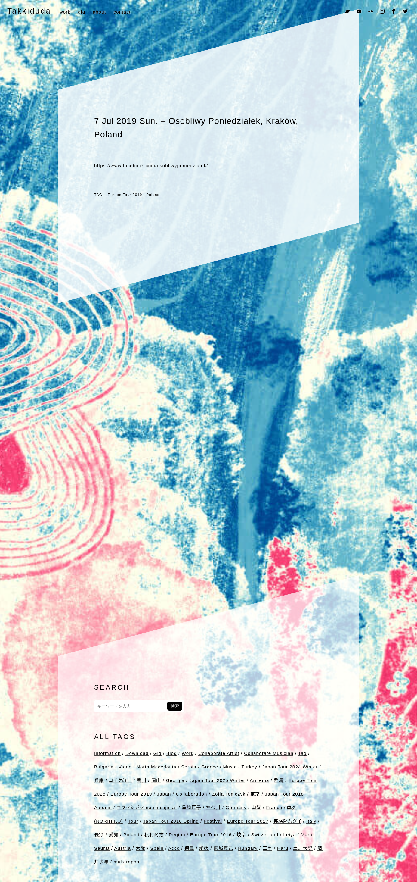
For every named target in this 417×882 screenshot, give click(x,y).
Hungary (248, 848)
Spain (156, 848)
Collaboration (191, 793)
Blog (171, 753)
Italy (311, 821)
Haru (282, 848)
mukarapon (127, 861)
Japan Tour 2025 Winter (217, 780)
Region (177, 834)
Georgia (175, 780)
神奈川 (213, 807)
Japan (164, 793)
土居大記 (303, 848)
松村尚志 (154, 834)
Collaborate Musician (268, 753)
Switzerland (265, 834)
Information (107, 753)
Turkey (249, 766)
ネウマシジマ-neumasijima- (147, 807)
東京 (255, 793)
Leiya (289, 834)
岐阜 (241, 834)
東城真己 (223, 848)
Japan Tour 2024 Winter (290, 766)
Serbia (188, 766)
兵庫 (99, 780)
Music (229, 766)
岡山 (156, 780)
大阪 (140, 848)
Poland (153, 195)
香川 (142, 780)
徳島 (189, 848)
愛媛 (204, 848)
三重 (267, 848)
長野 (99, 834)
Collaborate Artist (218, 753)
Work (188, 753)
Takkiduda (29, 11)
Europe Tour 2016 (211, 834)
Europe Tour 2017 (247, 821)
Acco (174, 848)
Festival (213, 821)
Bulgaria (104, 766)
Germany (236, 807)
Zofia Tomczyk (229, 793)
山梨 (256, 807)
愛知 (114, 834)
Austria (122, 848)
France (274, 807)
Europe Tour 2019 (125, 195)
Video (125, 766)
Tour (133, 821)
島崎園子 (191, 807)
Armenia (259, 780)
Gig (157, 753)
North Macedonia (156, 766)
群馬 (279, 780)
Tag (302, 753)
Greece (209, 766)
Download (136, 753)
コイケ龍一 (120, 780)
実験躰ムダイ (287, 821)
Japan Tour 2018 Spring (171, 821)
